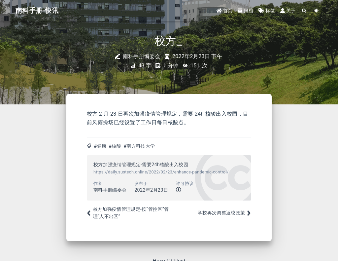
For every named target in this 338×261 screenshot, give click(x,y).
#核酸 (115, 146)
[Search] (304, 11)
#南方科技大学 (139, 146)
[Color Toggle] (316, 11)
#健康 (100, 146)
